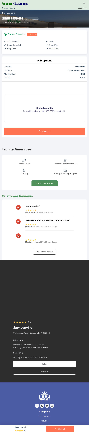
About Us (44, 421)
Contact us (44, 131)
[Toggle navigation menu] (85, 3)
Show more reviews (44, 251)
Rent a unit (82, 8)
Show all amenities (44, 183)
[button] (37, 406)
